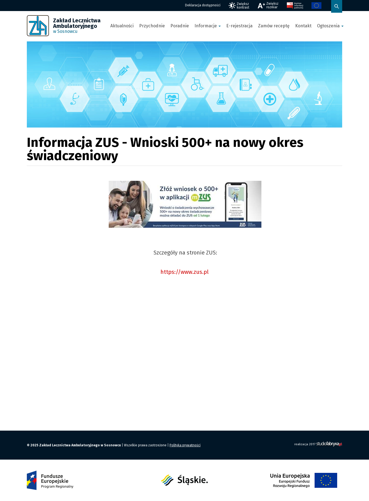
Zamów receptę (274, 25)
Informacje (207, 25)
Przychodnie (152, 25)
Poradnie (179, 25)
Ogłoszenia (330, 25)
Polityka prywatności (185, 445)
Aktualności (122, 25)
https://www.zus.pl (184, 272)
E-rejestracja (239, 25)
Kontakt (303, 25)
